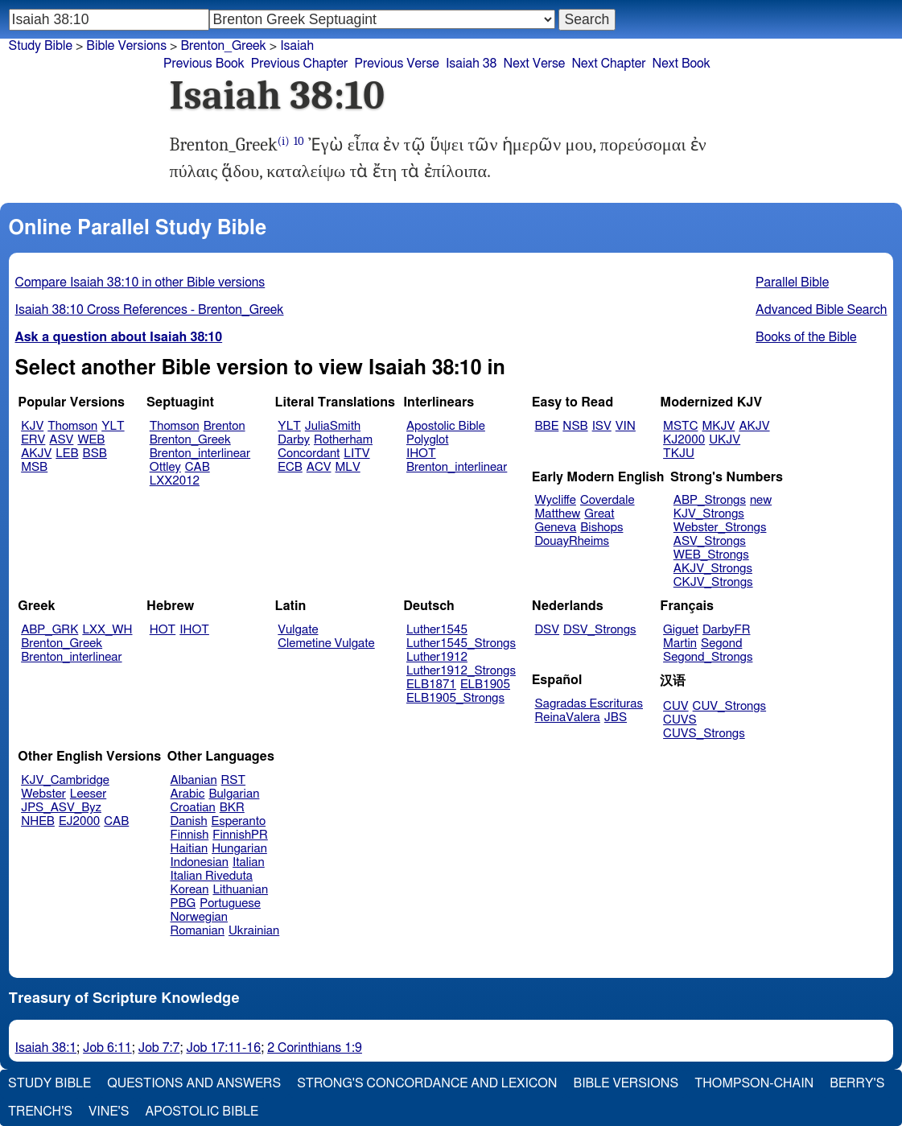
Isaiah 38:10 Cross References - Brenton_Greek (149, 309)
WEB (91, 440)
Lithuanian (240, 890)
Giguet (680, 630)
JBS (615, 717)
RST (233, 780)
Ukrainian (254, 931)
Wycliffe (555, 500)
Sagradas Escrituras (589, 704)
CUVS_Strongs (704, 734)
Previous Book (204, 63)
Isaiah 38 (471, 63)
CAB (197, 467)
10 (299, 141)
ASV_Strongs (709, 541)
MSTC (680, 426)
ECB (290, 467)
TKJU (678, 454)
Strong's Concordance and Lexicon (427, 1083)
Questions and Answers (194, 1083)
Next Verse (535, 63)
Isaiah (297, 45)
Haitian (189, 849)
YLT (112, 426)
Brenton (224, 426)
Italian (249, 862)
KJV (32, 426)
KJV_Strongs (708, 514)
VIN (626, 426)
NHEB (38, 821)
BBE (547, 426)
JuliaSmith (332, 426)
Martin (680, 643)
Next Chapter (608, 63)
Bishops (601, 528)
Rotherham (343, 440)
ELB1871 (431, 684)
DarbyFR (726, 630)
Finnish (190, 835)
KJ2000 (684, 440)
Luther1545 (436, 630)
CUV (676, 706)
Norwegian (199, 917)
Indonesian (200, 862)
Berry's (857, 1083)
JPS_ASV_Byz (61, 808)
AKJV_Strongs (712, 569)
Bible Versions (126, 45)
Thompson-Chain (753, 1083)
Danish (189, 821)
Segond (721, 643)
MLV (347, 467)
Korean (190, 890)
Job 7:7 (159, 1047)
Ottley (165, 467)
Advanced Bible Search (821, 309)
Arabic (188, 794)
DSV (547, 630)
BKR (232, 808)
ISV (602, 426)
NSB (574, 426)
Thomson (72, 426)
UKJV (724, 440)
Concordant (309, 454)
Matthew (558, 514)
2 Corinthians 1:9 (314, 1047)
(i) (284, 141)
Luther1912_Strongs (461, 671)
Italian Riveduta (212, 876)
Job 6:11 (107, 1047)
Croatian (193, 808)
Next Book (681, 63)
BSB (95, 454)
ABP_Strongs (709, 500)
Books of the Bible (806, 337)
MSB (34, 467)
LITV (356, 454)
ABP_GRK (49, 630)
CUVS (680, 720)
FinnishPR (240, 835)
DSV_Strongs (599, 630)
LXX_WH (107, 630)
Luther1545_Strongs (461, 643)
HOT (162, 630)
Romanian (197, 931)
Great (599, 514)
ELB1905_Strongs (455, 698)
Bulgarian (233, 794)
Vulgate (298, 630)
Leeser (88, 794)
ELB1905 (485, 684)
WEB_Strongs (711, 555)
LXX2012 (175, 481)
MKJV (718, 426)
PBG (183, 903)
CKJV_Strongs (713, 582)
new (761, 500)
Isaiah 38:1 (46, 1047)
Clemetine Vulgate (326, 643)
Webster (43, 794)
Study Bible (40, 45)
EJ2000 (79, 821)
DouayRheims (572, 541)
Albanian (194, 780)
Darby (294, 440)
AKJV (36, 454)
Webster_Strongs (720, 528)
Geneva (556, 528)
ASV (61, 440)
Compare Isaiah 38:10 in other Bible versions (140, 282)
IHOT (421, 454)
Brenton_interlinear (200, 454)
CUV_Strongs (729, 706)
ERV (33, 440)
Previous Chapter (299, 63)
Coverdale (607, 500)
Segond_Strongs (707, 657)
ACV (319, 467)
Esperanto (239, 821)
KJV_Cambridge (65, 780)
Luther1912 (436, 657)
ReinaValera (567, 717)
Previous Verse (396, 63)
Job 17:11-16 (223, 1047)
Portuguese (230, 903)
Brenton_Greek (190, 440)
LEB (67, 454)
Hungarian (239, 849)
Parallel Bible (792, 282)
